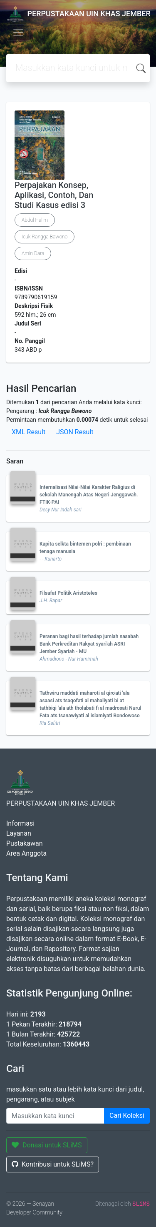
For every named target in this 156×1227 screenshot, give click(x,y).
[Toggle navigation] (18, 32)
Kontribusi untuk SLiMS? (53, 1164)
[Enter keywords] (55, 1116)
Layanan (18, 833)
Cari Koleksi (126, 1115)
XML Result (28, 432)
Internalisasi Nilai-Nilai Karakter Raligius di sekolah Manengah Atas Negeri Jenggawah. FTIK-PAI (89, 494)
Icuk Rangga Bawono (44, 237)
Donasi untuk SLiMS (47, 1145)
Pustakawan (24, 843)
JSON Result (74, 432)
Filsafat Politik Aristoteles (68, 593)
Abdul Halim (35, 220)
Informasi (20, 823)
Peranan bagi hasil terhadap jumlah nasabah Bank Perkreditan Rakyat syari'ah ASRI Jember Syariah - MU (89, 644)
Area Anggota (26, 853)
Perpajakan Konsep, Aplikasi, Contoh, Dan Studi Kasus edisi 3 (54, 195)
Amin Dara (33, 253)
